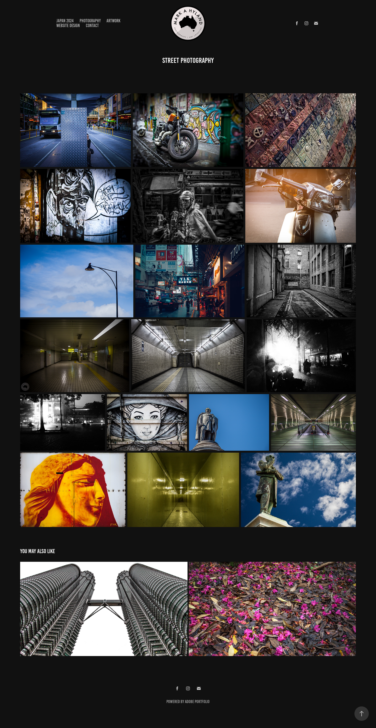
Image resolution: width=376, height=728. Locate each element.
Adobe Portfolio (197, 701)
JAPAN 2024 (65, 20)
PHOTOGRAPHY (90, 20)
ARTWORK (113, 20)
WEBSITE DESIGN (68, 25)
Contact (92, 25)
